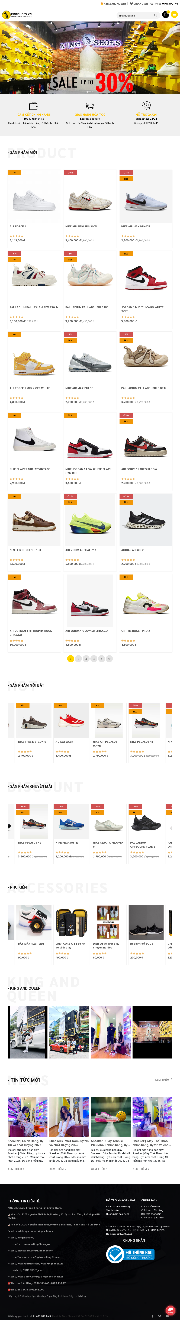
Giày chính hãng (77, 1296)
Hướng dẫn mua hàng (117, 1213)
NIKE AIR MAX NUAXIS (135, 226)
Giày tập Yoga (44, 1296)
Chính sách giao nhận (152, 1217)
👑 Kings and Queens (113, 3)
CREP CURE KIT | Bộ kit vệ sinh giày (70, 945)
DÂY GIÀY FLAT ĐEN (31, 943)
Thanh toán (112, 1210)
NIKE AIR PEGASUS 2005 (81, 226)
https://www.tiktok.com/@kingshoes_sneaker (35, 1276)
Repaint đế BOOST (142, 943)
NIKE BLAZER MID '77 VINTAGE (30, 469)
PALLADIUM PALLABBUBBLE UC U (87, 307)
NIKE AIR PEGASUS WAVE (105, 743)
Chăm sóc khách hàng (118, 1206)
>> (109, 658)
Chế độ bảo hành (150, 1206)
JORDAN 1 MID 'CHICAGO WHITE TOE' (142, 309)
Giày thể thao (60, 1296)
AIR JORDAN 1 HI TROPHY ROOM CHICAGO (31, 632)
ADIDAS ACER (64, 741)
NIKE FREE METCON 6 (32, 741)
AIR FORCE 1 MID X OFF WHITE (30, 388)
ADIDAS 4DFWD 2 (132, 550)
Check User (139, 3)
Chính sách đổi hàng (152, 1210)
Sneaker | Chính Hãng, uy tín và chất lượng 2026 (25, 1143)
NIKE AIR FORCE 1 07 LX (25, 550)
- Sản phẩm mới (22, 152)
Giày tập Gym (29, 1296)
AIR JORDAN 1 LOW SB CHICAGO (86, 630)
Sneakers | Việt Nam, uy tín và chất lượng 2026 (69, 1143)
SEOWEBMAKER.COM (96, 1316)
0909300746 (170, 3)
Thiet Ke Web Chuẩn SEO (66, 1316)
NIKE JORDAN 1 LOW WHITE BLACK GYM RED (88, 471)
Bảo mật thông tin (151, 1213)
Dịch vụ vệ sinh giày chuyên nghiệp (106, 945)
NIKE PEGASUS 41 (141, 741)
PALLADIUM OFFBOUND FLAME (142, 844)
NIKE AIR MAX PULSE (79, 388)
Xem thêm (163, 1079)
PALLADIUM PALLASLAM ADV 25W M (34, 307)
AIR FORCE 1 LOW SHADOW (139, 469)
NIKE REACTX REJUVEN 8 (108, 844)
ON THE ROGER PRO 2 (135, 630)
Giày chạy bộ (14, 1296)
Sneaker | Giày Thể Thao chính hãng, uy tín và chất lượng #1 (151, 1143)
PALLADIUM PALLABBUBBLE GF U (143, 388)
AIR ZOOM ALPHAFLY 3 (80, 550)
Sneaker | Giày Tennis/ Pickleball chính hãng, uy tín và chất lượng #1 (109, 1143)
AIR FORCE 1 (18, 226)
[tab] (87, 92)
